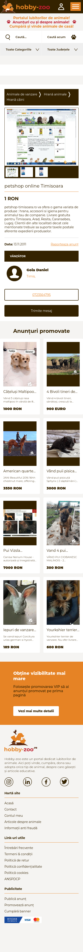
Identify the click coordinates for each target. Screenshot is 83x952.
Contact (10, 809)
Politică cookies (16, 873)
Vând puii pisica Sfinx (61, 471)
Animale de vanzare (22, 94)
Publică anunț (15, 899)
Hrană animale (55, 94)
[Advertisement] (41, 70)
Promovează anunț (19, 905)
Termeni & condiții (18, 854)
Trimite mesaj (41, 311)
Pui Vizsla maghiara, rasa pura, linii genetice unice (19, 550)
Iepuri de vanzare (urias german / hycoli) (18, 630)
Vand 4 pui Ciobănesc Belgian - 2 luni (63, 550)
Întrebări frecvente (18, 848)
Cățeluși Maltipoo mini (18, 392)
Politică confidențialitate (23, 867)
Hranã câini (15, 100)
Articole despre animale (22, 822)
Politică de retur (16, 860)
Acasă (9, 803)
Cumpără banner (17, 911)
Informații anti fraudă (20, 828)
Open (75, 6)
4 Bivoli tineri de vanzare (61, 392)
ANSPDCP (12, 879)
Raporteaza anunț (65, 244)
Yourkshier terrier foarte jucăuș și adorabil (62, 630)
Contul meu (13, 816)
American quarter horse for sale (19, 471)
